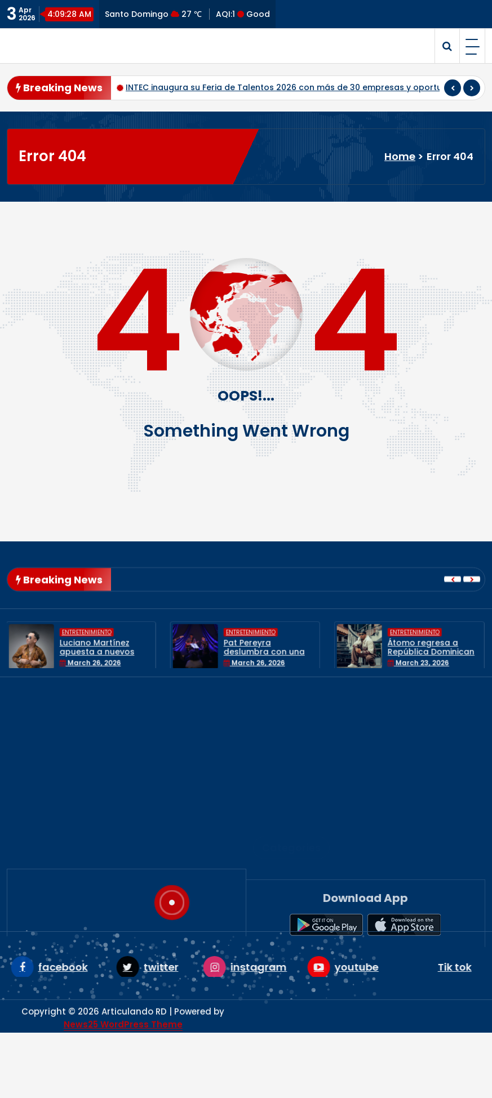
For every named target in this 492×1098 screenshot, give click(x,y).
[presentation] (452, 87)
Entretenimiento (297, 842)
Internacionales (297, 860)
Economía (284, 824)
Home (399, 156)
